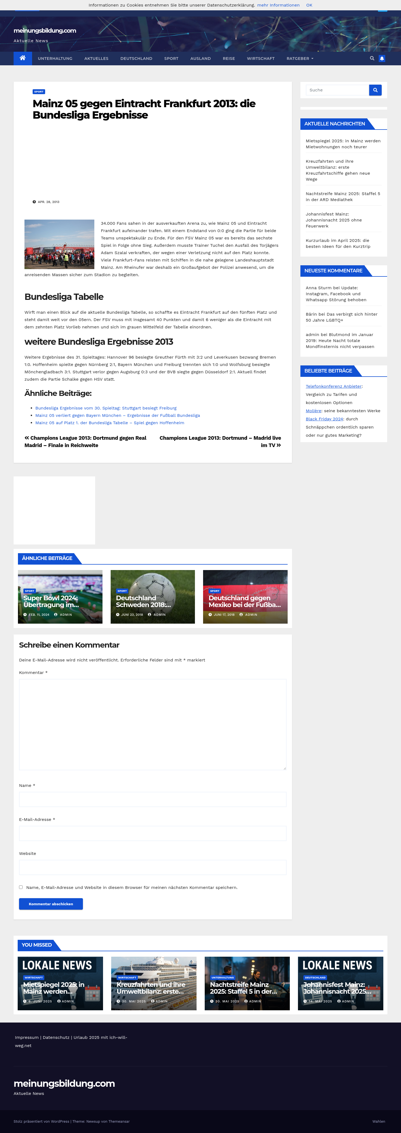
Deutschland (136, 58)
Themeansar (119, 1121)
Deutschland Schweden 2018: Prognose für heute (146, 604)
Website (27, 853)
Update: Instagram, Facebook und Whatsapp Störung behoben (336, 293)
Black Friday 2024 (324, 418)
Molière (313, 410)
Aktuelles (96, 58)
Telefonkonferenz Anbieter (334, 386)
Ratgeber (300, 58)
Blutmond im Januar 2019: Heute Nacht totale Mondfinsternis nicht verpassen (340, 340)
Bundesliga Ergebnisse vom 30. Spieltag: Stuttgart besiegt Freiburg (105, 408)
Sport (171, 58)
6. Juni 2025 (41, 1001)
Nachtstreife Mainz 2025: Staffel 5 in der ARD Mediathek (241, 991)
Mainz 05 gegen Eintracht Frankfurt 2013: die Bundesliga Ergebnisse (144, 109)
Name (27, 785)
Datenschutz (56, 1037)
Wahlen (378, 1121)
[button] (372, 58)
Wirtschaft (261, 58)
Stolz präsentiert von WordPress (42, 1121)
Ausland (200, 58)
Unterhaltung (55, 58)
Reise (229, 58)
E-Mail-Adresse (37, 819)
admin (63, 615)
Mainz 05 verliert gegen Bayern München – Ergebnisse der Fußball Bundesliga (117, 415)
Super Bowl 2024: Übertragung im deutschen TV (50, 604)
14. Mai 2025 (321, 1001)
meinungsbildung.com (45, 30)
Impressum (27, 1037)
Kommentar (33, 672)
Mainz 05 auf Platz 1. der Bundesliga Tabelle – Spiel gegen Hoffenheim (109, 422)
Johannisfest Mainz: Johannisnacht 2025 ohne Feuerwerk (334, 220)
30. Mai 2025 (134, 1001)
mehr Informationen (278, 5)
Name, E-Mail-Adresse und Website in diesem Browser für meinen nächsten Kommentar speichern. (131, 887)
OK (309, 5)
